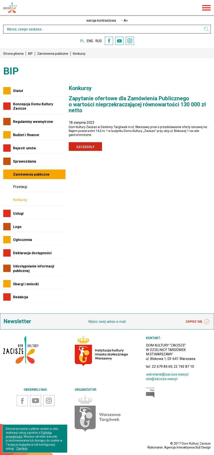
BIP (30, 53)
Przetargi (20, 187)
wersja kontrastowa (101, 20)
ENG (90, 41)
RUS (98, 41)
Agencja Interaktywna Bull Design (187, 447)
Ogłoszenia (22, 240)
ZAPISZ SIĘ (197, 321)
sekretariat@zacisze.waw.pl (167, 374)
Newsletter (17, 321)
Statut (18, 91)
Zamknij (21, 448)
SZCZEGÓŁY (85, 147)
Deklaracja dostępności (32, 253)
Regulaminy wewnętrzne (33, 122)
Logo (17, 227)
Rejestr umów (24, 148)
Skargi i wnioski (26, 284)
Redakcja (20, 297)
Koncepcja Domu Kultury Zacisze (33, 106)
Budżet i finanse (26, 135)
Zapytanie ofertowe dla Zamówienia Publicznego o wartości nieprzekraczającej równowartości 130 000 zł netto (137, 104)
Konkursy (20, 200)
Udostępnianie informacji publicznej (33, 268)
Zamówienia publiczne (52, 53)
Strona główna (13, 53)
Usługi (18, 213)
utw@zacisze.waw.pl (161, 379)
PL (82, 41)
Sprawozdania (24, 161)
